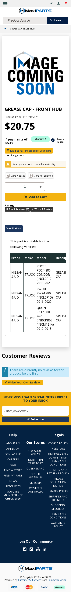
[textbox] (25, 20)
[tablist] (35, 280)
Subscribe (37, 419)
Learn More (60, 141)
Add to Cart (37, 197)
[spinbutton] (25, 187)
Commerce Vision (57, 580)
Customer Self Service (29, 580)
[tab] (14, 228)
